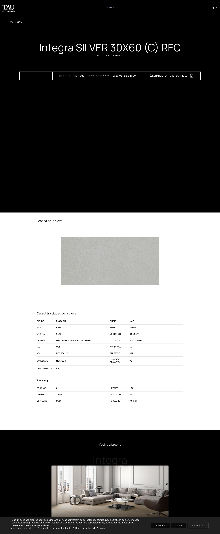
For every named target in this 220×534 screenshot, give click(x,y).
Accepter (160, 525)
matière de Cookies (95, 528)
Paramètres (198, 525)
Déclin (179, 525)
